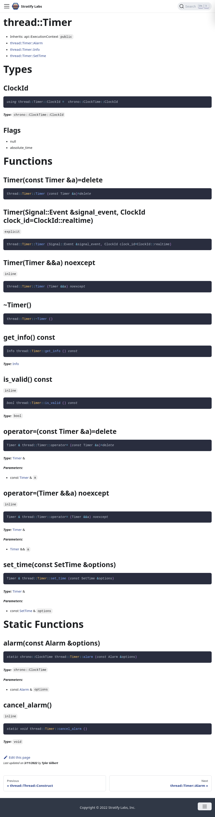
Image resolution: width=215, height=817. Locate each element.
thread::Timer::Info (25, 49)
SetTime (25, 610)
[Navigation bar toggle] (6, 6)
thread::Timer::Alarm (26, 43)
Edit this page (16, 757)
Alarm (24, 689)
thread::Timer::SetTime (28, 55)
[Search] (195, 6)
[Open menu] (205, 806)
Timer (17, 458)
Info (16, 363)
